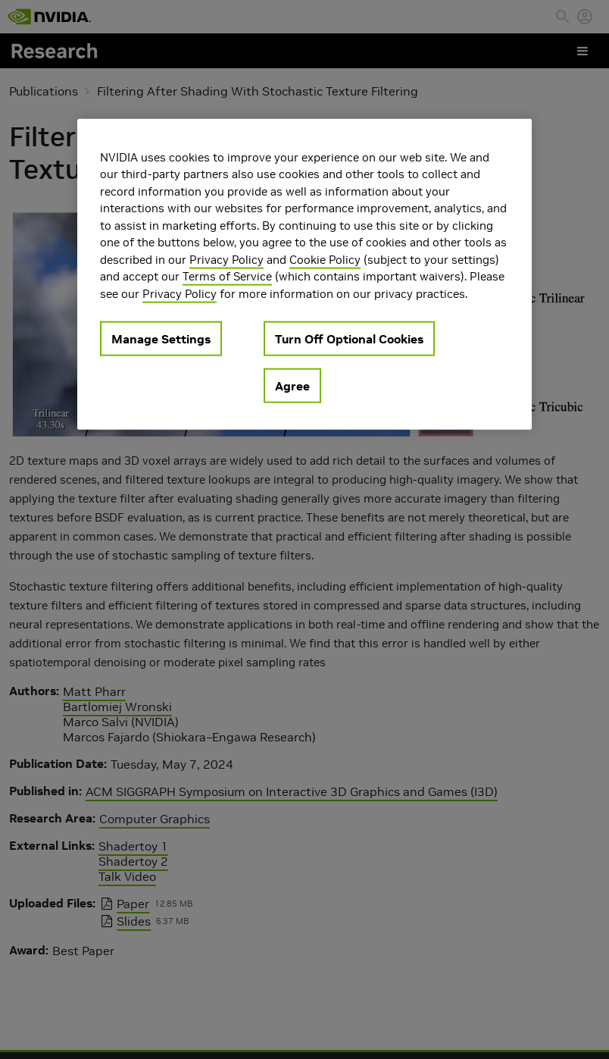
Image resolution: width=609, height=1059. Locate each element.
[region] (304, 274)
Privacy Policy (226, 259)
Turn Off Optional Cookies (349, 338)
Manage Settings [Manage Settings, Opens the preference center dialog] (161, 338)
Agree (292, 385)
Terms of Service (227, 276)
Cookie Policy (325, 259)
